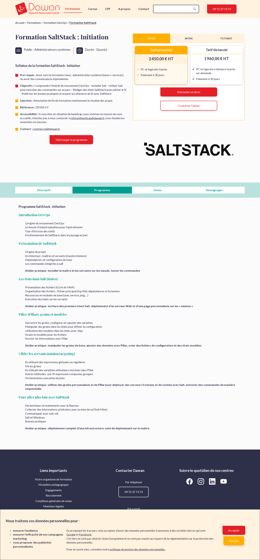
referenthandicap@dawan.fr (87, 118)
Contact (143, 8)
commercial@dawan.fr (46, 129)
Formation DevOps (55, 22)
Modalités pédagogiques (53, 484)
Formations (72, 8)
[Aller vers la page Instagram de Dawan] (201, 481)
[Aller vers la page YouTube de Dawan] (223, 481)
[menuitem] (53, 479)
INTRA (189, 38)
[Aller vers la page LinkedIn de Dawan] (212, 481)
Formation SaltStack (82, 22)
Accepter (234, 530)
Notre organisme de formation (53, 479)
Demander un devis (188, 92)
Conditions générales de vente (53, 501)
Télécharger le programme (71, 139)
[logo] (38, 9)
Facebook (85, 534)
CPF (107, 8)
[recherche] (173, 9)
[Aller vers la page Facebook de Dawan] (190, 481)
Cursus (92, 8)
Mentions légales (53, 506)
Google (70, 534)
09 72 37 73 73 (222, 9)
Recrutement (53, 495)
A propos (124, 8)
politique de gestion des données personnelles (137, 549)
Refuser (234, 540)
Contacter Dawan (189, 105)
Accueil (19, 22)
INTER (151, 38)
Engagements (53, 490)
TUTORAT (226, 38)
